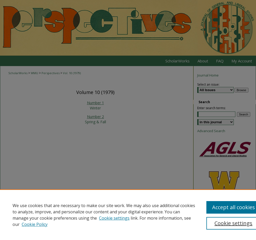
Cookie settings (114, 218)
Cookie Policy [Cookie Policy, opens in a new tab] (35, 224)
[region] (128, 214)
